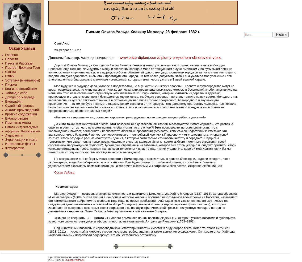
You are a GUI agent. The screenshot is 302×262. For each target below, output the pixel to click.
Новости (11, 59)
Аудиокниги (14, 135)
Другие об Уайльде (19, 97)
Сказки (10, 72)
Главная (11, 55)
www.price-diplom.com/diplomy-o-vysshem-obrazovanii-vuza (170, 58)
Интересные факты (20, 144)
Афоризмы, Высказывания (22, 131)
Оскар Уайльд (64, 172)
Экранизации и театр (21, 139)
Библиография (16, 118)
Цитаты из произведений (21, 127)
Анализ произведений (22, 110)
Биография (13, 101)
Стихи (9, 76)
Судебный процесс (19, 106)
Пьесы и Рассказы (19, 63)
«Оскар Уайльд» (74, 259)
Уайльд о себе (16, 93)
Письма (11, 84)
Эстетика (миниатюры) (22, 80)
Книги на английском (21, 89)
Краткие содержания (21, 114)
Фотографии (14, 148)
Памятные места (18, 123)
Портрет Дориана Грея (22, 67)
